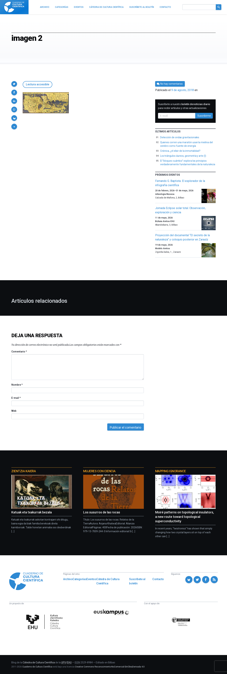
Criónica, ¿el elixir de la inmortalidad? (180, 150)
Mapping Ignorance (170, 471)
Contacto (158, 579)
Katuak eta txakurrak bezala (31, 512)
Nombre (16, 384)
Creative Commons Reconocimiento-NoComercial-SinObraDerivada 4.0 (110, 666)
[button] (14, 84)
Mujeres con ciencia (99, 471)
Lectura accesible (37, 84)
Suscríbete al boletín (137, 581)
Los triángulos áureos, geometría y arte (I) (183, 155)
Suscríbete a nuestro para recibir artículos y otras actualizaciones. (184, 106)
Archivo (68, 579)
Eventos (91, 579)
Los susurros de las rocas (101, 512)
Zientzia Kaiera (23, 471)
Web (13, 410)
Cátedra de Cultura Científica (107, 581)
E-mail (15, 397)
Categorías (79, 579)
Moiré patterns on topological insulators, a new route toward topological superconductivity (184, 516)
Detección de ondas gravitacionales (179, 137)
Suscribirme (204, 115)
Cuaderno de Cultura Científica (37, 666)
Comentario (19, 351)
